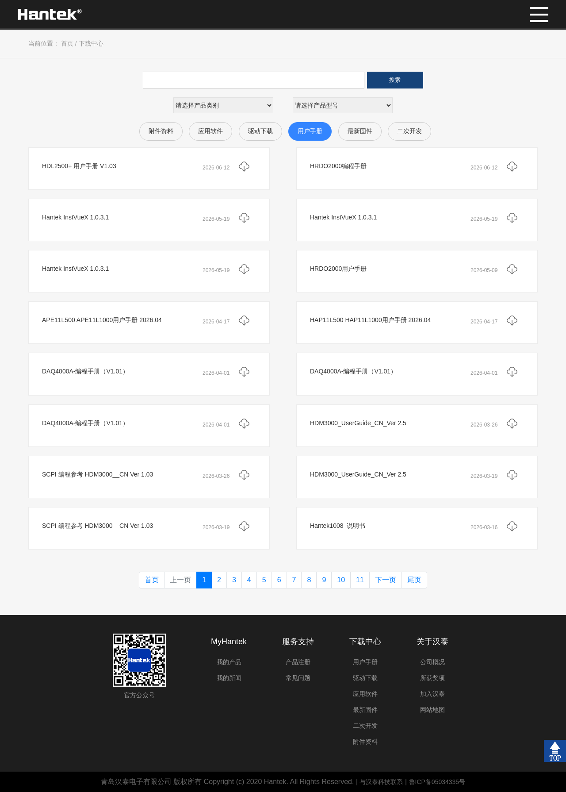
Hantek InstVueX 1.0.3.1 (75, 217)
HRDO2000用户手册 (338, 268)
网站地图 (432, 709)
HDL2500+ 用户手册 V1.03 (79, 165)
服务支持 (298, 641)
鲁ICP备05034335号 (437, 781)
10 (341, 580)
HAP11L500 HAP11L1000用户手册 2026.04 (370, 319)
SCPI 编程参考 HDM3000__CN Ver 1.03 (97, 474)
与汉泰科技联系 (381, 781)
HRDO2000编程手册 (338, 165)
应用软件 (210, 131)
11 (360, 580)
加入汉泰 (432, 693)
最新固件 (360, 131)
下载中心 (91, 43)
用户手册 (310, 131)
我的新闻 (229, 677)
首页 (67, 43)
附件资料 (161, 131)
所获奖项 (432, 677)
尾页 (414, 580)
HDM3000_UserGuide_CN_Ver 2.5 (358, 423)
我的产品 (229, 661)
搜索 (395, 80)
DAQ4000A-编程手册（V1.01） (85, 371)
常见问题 (298, 677)
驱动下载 (260, 131)
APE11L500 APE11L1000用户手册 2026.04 (102, 319)
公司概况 (432, 661)
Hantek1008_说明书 (337, 525)
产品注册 (298, 661)
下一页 (385, 580)
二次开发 (409, 131)
